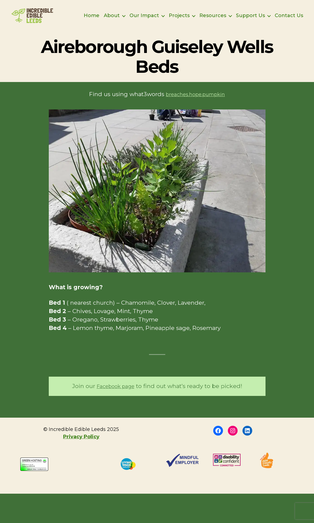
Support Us (283, 15)
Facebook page (115, 393)
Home (124, 15)
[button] (157, 198)
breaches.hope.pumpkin (195, 102)
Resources (245, 15)
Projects (212, 15)
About (145, 15)
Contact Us (289, 24)
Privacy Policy (81, 445)
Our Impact (177, 15)
